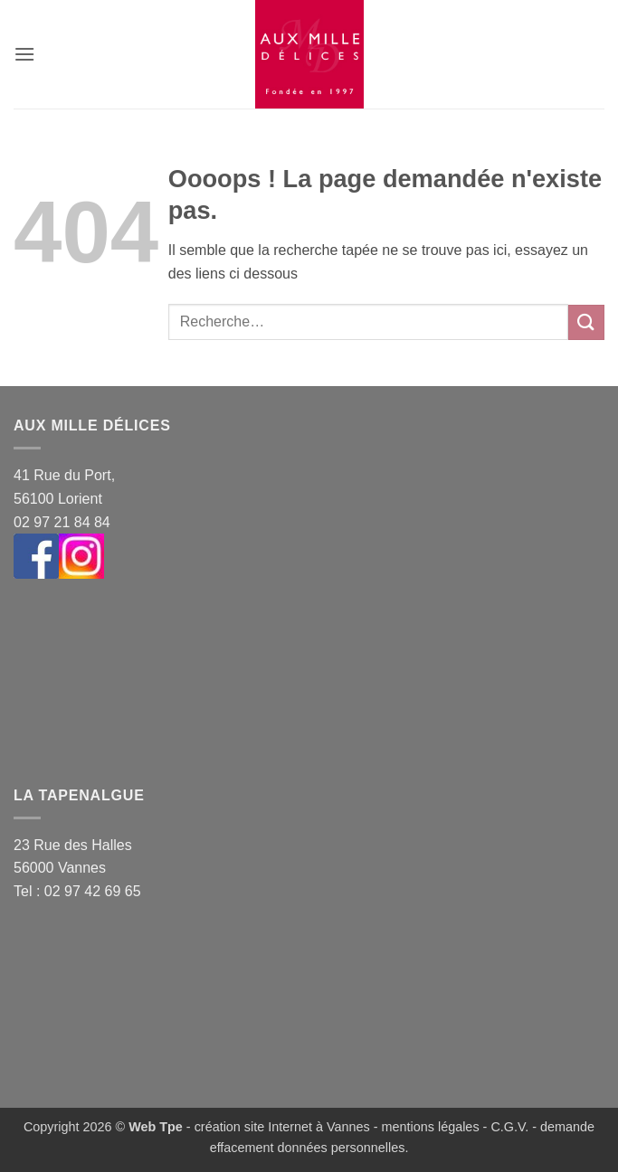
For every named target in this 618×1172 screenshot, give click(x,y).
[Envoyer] (586, 322)
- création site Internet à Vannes (276, 1127)
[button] (24, 54)
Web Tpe (155, 1127)
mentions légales (431, 1127)
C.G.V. (509, 1127)
